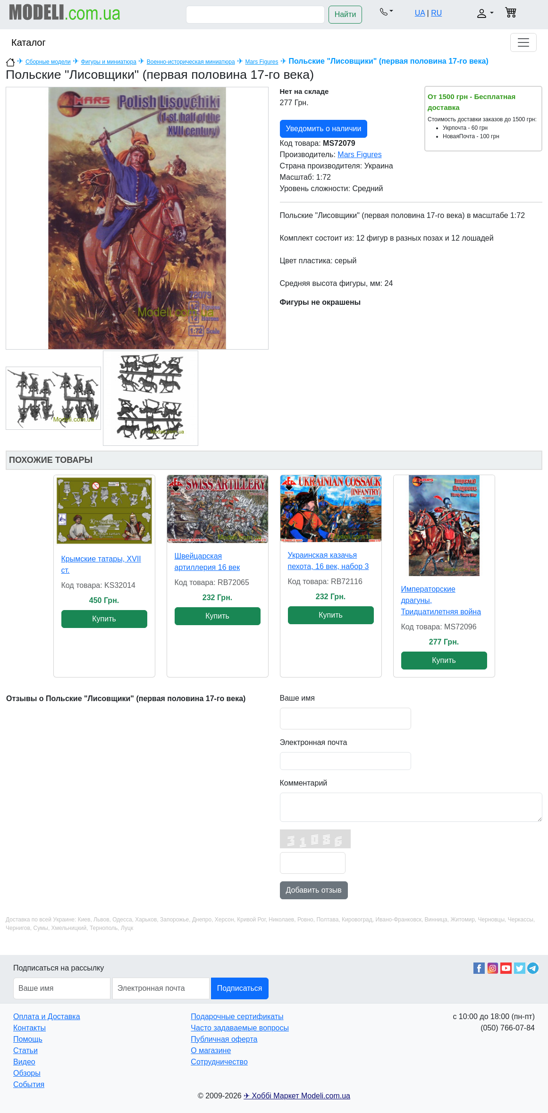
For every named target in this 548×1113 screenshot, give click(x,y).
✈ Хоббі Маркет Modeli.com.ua (297, 1096)
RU (436, 13)
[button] (386, 11)
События (28, 1084)
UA (420, 13)
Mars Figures (261, 62)
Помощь (27, 1039)
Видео (24, 1062)
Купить (104, 619)
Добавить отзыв (314, 890)
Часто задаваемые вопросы (240, 1028)
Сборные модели (48, 62)
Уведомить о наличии (324, 129)
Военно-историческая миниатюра (191, 62)
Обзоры (27, 1073)
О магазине (211, 1050)
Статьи (25, 1050)
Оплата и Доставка (46, 1017)
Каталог (28, 42)
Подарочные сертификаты (237, 1017)
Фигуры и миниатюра (108, 62)
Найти (345, 14)
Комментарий (304, 783)
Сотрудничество (219, 1062)
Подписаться (239, 988)
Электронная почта (313, 742)
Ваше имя (297, 698)
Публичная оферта (224, 1039)
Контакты (29, 1028)
